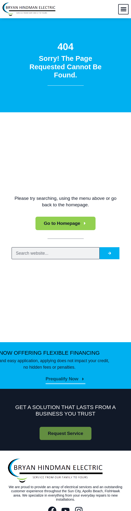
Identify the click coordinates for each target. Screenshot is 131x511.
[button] (123, 9)
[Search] (109, 253)
